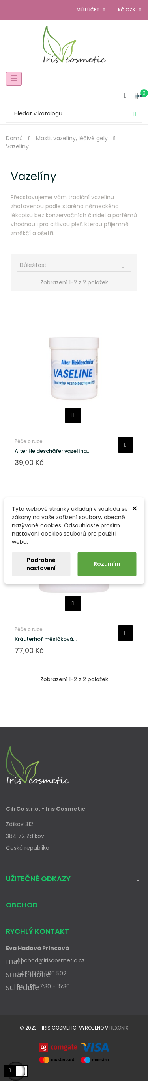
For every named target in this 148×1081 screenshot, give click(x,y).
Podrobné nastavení (41, 564)
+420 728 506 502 (36, 973)
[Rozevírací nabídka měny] (130, 10)
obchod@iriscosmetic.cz (45, 960)
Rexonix (118, 1027)
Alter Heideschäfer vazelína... (52, 451)
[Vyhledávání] (74, 114)
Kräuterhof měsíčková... (46, 639)
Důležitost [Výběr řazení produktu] (74, 265)
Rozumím (107, 564)
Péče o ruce (29, 441)
